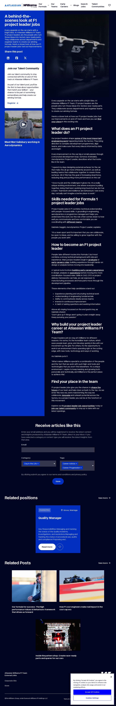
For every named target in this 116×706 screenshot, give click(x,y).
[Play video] (23, 124)
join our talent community (63, 408)
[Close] (111, 676)
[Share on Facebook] (16, 58)
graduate (92, 260)
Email (23, 444)
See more (103, 498)
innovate (66, 395)
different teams (74, 222)
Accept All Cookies (92, 692)
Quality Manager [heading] (50, 518)
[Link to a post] (34, 586)
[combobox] (39, 463)
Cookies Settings (92, 698)
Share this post (14, 51)
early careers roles (60, 262)
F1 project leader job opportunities (78, 406)
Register (11, 103)
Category (26, 458)
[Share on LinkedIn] (8, 58)
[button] (48, 5)
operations (75, 273)
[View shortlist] (109, 5)
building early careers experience (88, 270)
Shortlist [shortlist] (60, 547)
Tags (62, 458)
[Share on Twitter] (25, 58)
